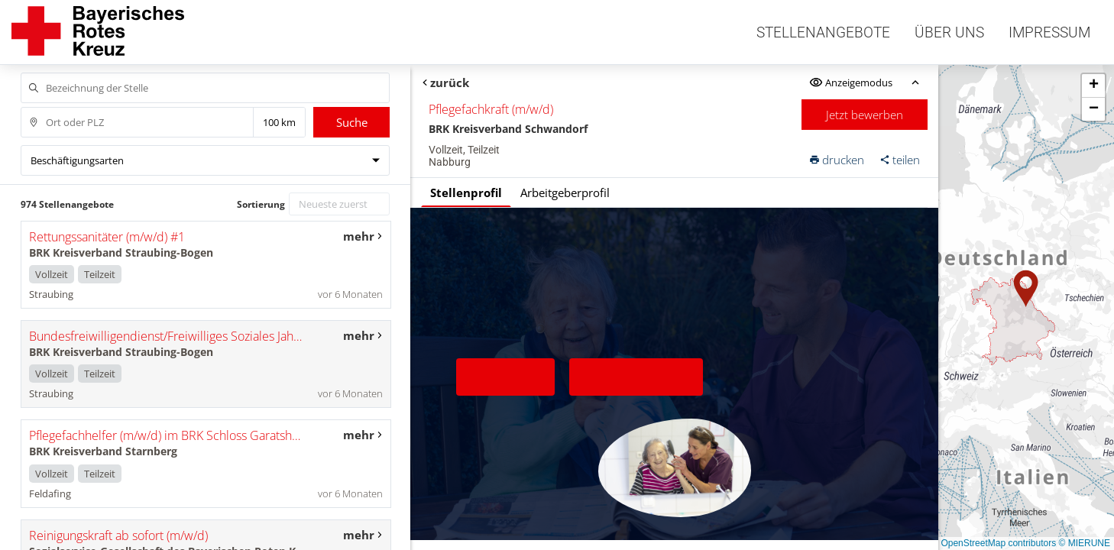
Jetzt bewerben (864, 114)
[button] (1026, 289)
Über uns (949, 32)
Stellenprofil (466, 192)
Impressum (1049, 32)
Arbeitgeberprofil (565, 192)
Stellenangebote (823, 32)
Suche (352, 122)
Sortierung (261, 204)
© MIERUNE (1084, 543)
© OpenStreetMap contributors (993, 543)
